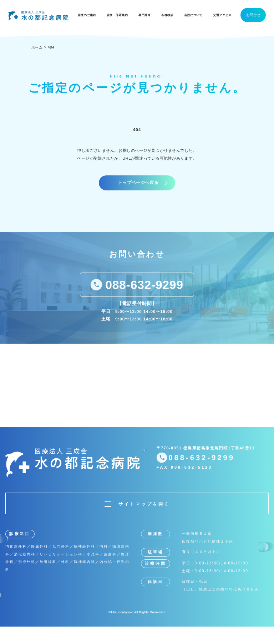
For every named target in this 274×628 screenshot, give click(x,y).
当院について (193, 15)
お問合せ (253, 15)
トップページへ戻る (138, 183)
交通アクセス (222, 15)
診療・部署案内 (117, 15)
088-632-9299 (144, 286)
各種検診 (167, 15)
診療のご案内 (87, 15)
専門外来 (144, 15)
